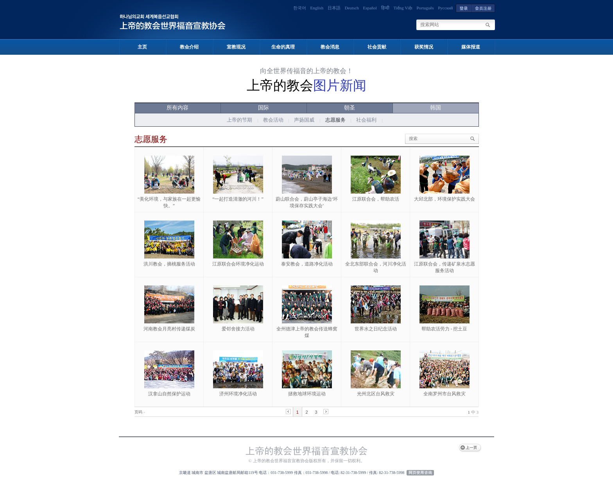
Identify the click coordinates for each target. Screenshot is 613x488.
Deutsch (352, 7)
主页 (142, 47)
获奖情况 (423, 47)
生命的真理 (283, 47)
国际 (263, 108)
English (317, 7)
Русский (445, 7)
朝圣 (349, 108)
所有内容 (177, 108)
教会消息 (330, 47)
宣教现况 (236, 47)
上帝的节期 (239, 120)
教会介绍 (189, 47)
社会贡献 (376, 47)
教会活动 (273, 120)
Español (369, 7)
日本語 (334, 7)
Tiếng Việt (402, 7)
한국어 (299, 7)
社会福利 (366, 120)
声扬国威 (304, 120)
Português (425, 7)
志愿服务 (335, 120)
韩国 (435, 108)
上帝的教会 (306, 85)
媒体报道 (470, 47)
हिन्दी (385, 7)
